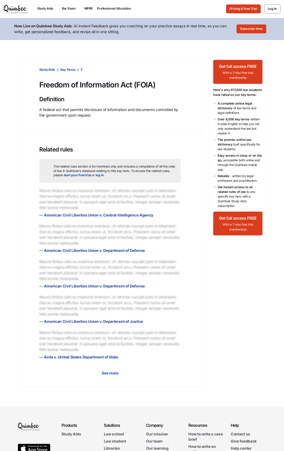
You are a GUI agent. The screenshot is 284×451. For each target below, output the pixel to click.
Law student (115, 441)
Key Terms (67, 69)
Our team (154, 441)
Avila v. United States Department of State (81, 357)
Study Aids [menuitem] (47, 8)
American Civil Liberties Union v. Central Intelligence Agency (98, 215)
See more (110, 373)
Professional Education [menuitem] (116, 8)
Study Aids (47, 69)
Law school (114, 434)
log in (100, 175)
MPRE (88, 8)
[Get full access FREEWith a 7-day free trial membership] (237, 72)
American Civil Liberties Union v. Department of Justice (93, 321)
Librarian (112, 448)
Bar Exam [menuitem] (71, 8)
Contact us (240, 434)
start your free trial (77, 175)
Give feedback (244, 441)
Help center (241, 448)
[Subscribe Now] (251, 29)
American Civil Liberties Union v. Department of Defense (94, 250)
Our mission (157, 434)
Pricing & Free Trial (243, 8)
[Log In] (272, 8)
